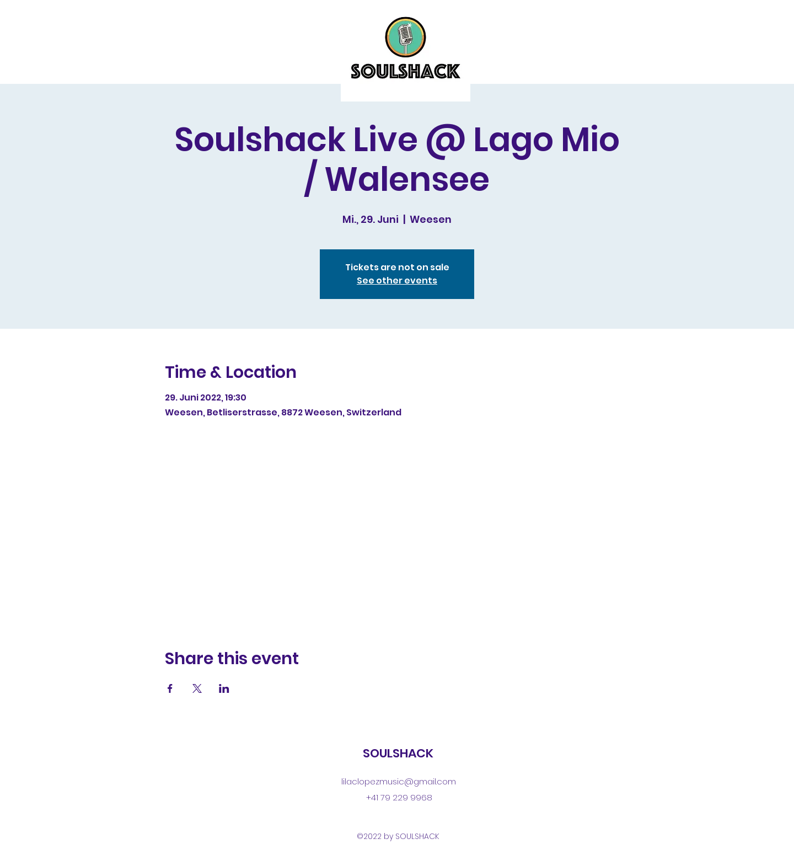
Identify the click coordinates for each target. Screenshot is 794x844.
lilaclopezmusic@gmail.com (398, 781)
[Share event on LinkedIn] (224, 688)
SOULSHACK (398, 753)
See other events (397, 280)
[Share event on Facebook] (170, 688)
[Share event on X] (197, 688)
